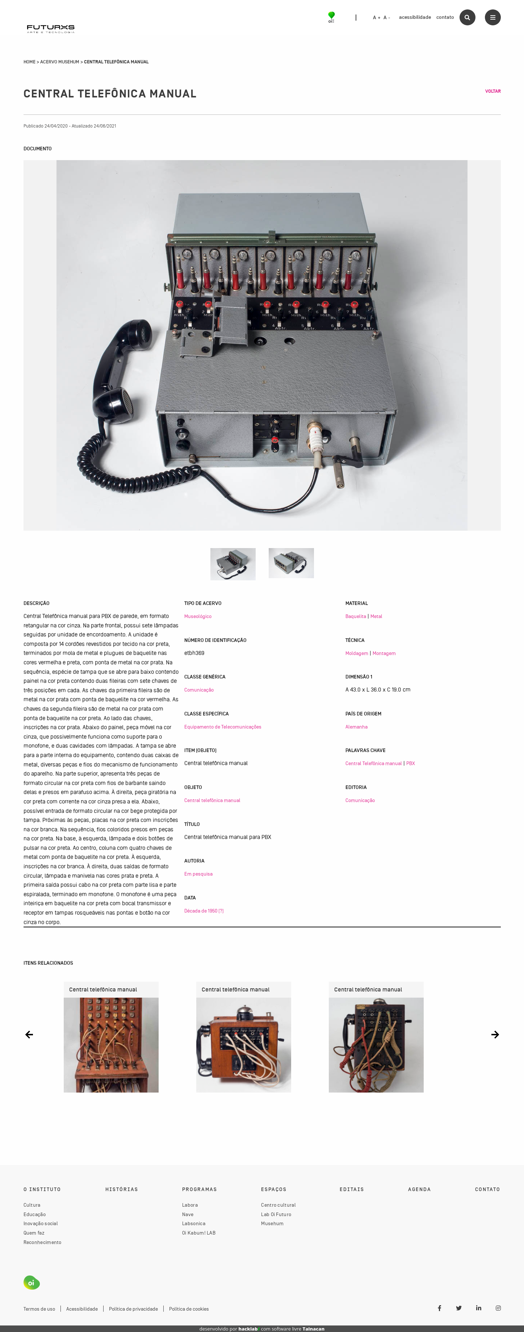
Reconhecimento (43, 1242)
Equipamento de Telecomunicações (222, 727)
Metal (376, 616)
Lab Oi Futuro (276, 1214)
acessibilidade (415, 17)
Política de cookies (189, 1309)
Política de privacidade (133, 1309)
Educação (35, 1214)
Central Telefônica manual (373, 763)
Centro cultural (278, 1205)
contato (445, 17)
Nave (187, 1214)
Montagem (384, 653)
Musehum (272, 1223)
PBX (410, 763)
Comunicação (199, 690)
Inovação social (41, 1223)
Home (29, 62)
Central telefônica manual (212, 800)
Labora (190, 1205)
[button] (29, 1034)
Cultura (32, 1205)
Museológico (197, 616)
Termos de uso (39, 1309)
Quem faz (34, 1233)
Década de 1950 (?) (204, 911)
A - (386, 17)
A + (377, 17)
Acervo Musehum (59, 62)
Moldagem (356, 653)
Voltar (493, 91)
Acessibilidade (82, 1309)
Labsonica (193, 1223)
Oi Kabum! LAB (198, 1233)
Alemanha (356, 727)
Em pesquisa (198, 874)
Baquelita (355, 616)
